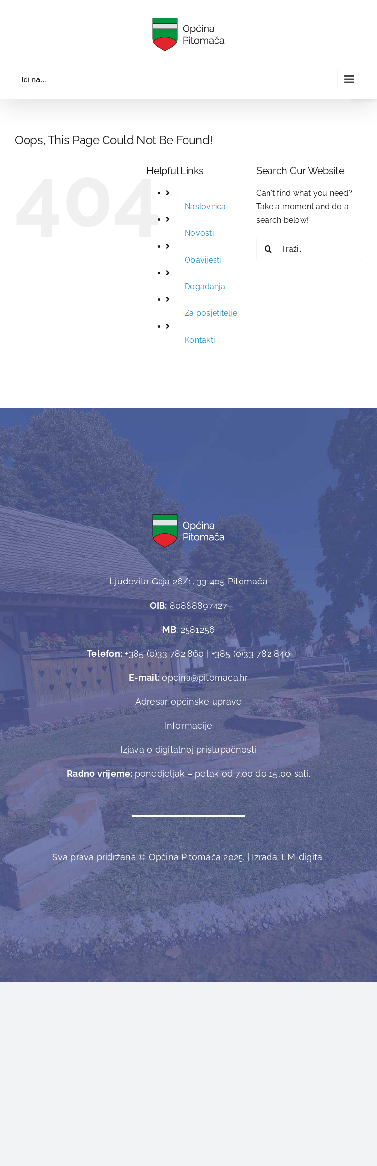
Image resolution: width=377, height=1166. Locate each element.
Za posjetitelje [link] (211, 313)
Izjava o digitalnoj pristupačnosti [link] (188, 749)
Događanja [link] (205, 286)
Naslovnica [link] (205, 206)
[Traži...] (309, 249)
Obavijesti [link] (203, 260)
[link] (188, 34)
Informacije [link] (189, 725)
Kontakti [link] (200, 339)
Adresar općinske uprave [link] (188, 701)
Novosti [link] (199, 233)
